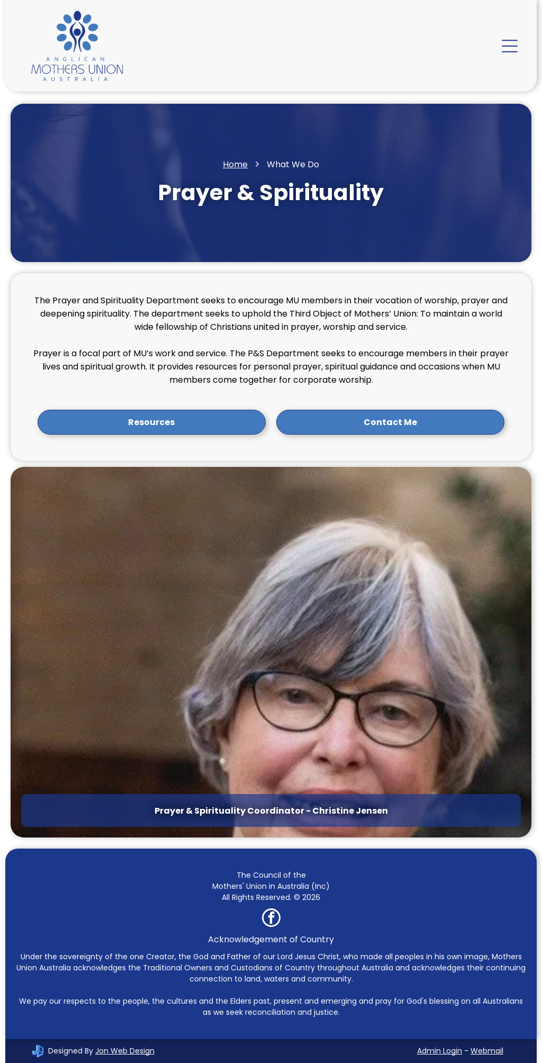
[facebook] (271, 919)
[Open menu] (510, 46)
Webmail (487, 1051)
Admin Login (439, 1051)
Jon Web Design (125, 1051)
